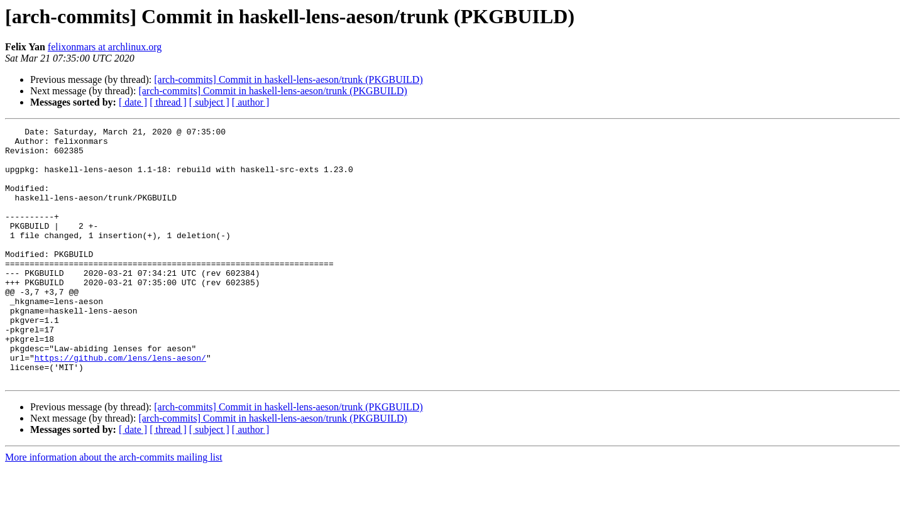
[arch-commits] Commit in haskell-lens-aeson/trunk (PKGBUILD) (288, 79)
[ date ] (133, 102)
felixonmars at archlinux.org (105, 46)
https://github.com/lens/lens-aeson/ (120, 404)
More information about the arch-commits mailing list (113, 508)
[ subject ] (209, 102)
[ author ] (251, 102)
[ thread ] (168, 102)
